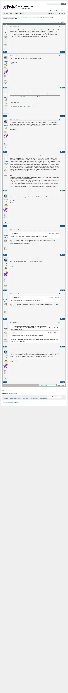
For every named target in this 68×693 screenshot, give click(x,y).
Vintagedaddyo (16, 402)
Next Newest (13, 385)
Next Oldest (7, 385)
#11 (59, 349)
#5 (59, 155)
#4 (59, 119)
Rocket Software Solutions (15, 398)
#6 (59, 193)
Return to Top (25, 398)
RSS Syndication (43, 398)
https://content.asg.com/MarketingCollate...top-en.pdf (23, 170)
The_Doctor (41, 155)
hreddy (6, 328)
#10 (59, 322)
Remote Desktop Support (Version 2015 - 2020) (42, 17)
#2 (59, 55)
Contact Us (5, 398)
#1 (59, 26)
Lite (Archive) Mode (34, 398)
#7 (59, 229)
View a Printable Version (9, 390)
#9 (59, 293)
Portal (51, 10)
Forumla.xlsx (16, 106)
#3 (59, 90)
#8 (59, 258)
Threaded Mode (62, 23)
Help (63, 10)
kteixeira (40, 90)
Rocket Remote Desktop (26, 17)
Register (21, 13)
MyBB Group (18, 400)
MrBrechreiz (9, 402)
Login (16, 13)
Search (57, 10)
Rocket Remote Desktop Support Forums (11, 17)
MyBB (9, 400)
